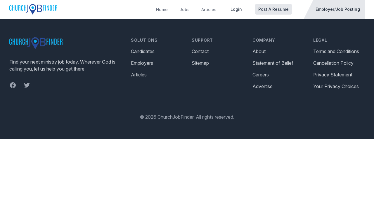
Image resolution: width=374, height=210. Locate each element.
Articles (209, 9)
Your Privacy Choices (336, 86)
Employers (142, 63)
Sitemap (200, 63)
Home (162, 9)
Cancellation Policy (333, 63)
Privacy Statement (332, 75)
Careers (260, 75)
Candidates (143, 51)
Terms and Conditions (336, 51)
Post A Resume (273, 9)
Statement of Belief (272, 63)
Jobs (184, 9)
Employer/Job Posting (338, 9)
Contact (200, 51)
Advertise (262, 86)
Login (236, 9)
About (259, 51)
